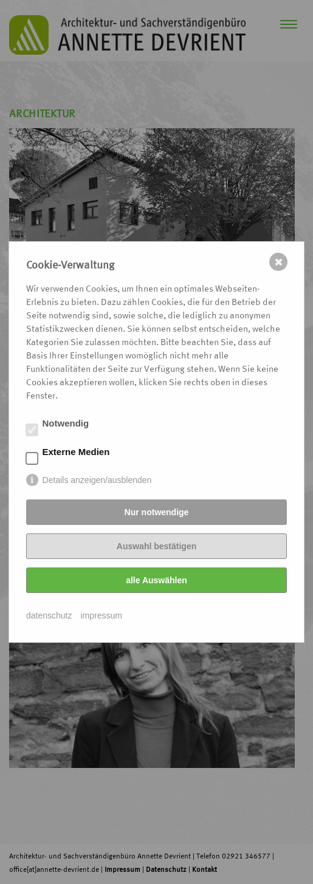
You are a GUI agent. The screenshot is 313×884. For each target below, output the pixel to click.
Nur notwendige (157, 512)
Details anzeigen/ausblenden (97, 480)
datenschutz (49, 615)
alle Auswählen (156, 580)
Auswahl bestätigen (156, 546)
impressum (101, 615)
